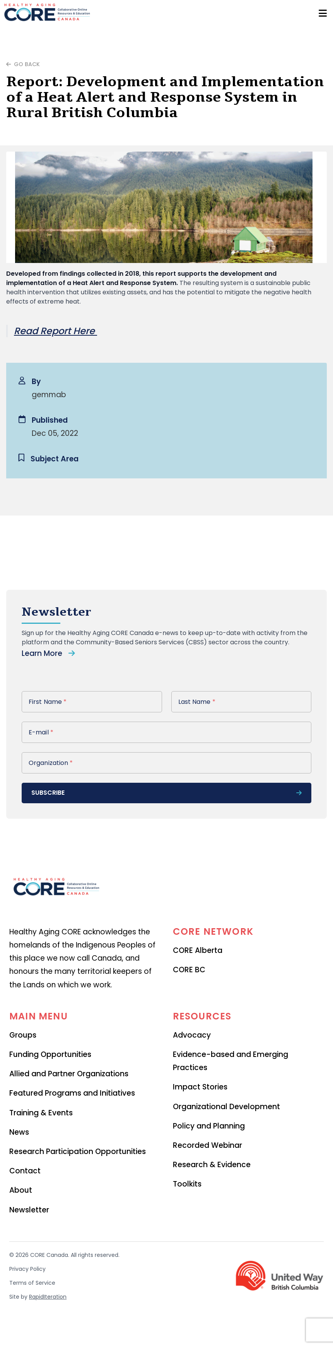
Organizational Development (226, 1106)
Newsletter (29, 1210)
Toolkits (187, 1184)
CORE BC (189, 970)
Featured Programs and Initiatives (72, 1093)
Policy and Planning (209, 1126)
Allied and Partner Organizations (68, 1074)
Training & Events (41, 1113)
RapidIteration (48, 1297)
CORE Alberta (197, 950)
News (19, 1132)
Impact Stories (200, 1087)
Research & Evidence (212, 1164)
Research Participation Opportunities (77, 1151)
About (20, 1190)
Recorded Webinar (207, 1145)
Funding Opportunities (50, 1054)
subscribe (166, 792)
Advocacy (192, 1035)
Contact (25, 1171)
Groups (22, 1035)
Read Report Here (55, 330)
